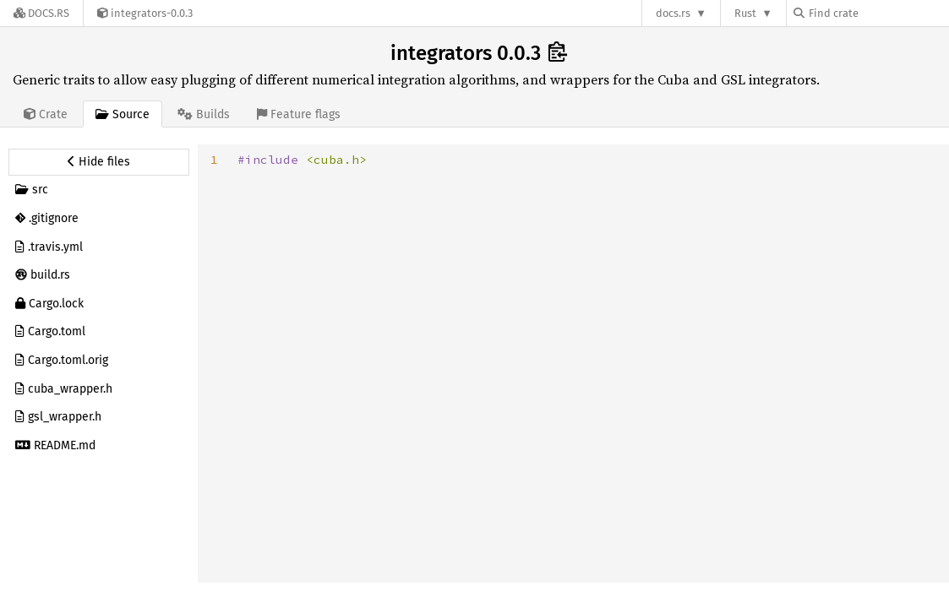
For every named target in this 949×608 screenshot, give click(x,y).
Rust (745, 13)
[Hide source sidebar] (98, 162)
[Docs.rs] (41, 13)
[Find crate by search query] (878, 13)
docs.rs (673, 13)
